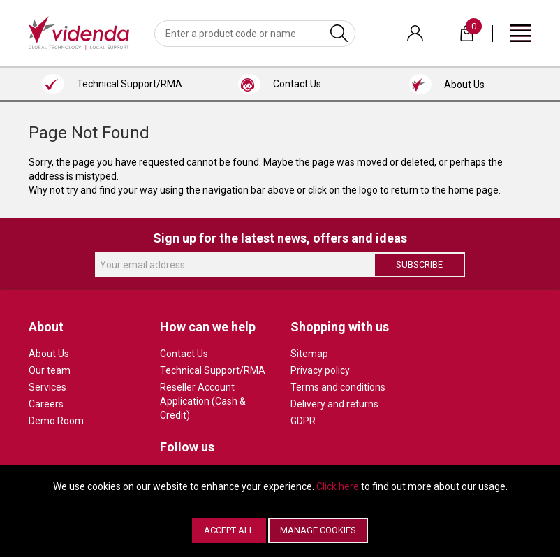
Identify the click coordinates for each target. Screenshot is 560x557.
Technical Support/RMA (212, 370)
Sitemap (309, 353)
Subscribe (419, 264)
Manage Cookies (318, 530)
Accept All (229, 530)
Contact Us (184, 353)
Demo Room (56, 420)
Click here (337, 486)
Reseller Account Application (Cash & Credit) (203, 401)
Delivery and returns (334, 404)
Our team (50, 370)
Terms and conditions (337, 387)
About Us (49, 353)
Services (47, 387)
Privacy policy (320, 370)
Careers (46, 404)
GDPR (303, 420)
